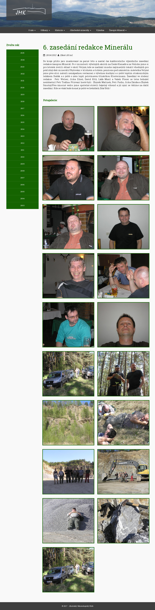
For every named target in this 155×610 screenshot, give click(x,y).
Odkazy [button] (45, 30)
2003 (22, 205)
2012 (22, 143)
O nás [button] (32, 30)
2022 (22, 74)
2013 (22, 136)
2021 (22, 80)
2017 (22, 108)
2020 (22, 87)
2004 (22, 198)
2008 (22, 171)
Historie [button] (60, 30)
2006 (22, 184)
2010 (22, 157)
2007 (22, 178)
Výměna (100, 30)
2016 (22, 115)
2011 (22, 150)
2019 (22, 94)
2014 (22, 129)
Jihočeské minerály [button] (80, 30)
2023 (22, 67)
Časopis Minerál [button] (118, 30)
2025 (22, 53)
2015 (22, 122)
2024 (22, 60)
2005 (22, 191)
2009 (22, 164)
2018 (22, 101)
